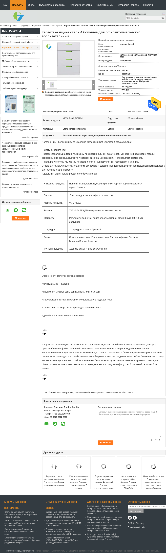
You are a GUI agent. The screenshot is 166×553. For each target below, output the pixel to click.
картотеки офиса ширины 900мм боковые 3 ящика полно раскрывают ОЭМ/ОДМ (128, 482)
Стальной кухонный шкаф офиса (17, 42)
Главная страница (8, 25)
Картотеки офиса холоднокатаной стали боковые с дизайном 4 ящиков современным (54, 480)
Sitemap (140, 523)
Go (163, 18)
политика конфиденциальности (19, 551)
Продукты (17, 4)
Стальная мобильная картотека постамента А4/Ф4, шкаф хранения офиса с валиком (20, 514)
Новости (148, 4)
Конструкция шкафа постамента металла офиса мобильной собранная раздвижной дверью (22, 540)
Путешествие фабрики (52, 4)
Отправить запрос (128, 4)
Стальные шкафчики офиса (15, 37)
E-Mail (131, 523)
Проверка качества (81, 4)
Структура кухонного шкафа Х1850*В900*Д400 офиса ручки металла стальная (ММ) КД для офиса (63, 531)
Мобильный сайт (136, 527)
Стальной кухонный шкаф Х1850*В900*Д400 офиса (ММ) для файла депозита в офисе (62, 540)
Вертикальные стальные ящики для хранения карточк (18, 54)
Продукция (25, 25)
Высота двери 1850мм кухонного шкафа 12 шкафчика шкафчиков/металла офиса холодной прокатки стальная (103, 510)
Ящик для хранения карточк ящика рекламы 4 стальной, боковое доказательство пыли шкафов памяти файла (103, 483)
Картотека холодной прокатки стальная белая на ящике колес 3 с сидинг (20, 531)
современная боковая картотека (89, 392)
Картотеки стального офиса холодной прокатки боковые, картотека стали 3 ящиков (78, 482)
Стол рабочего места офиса (15, 77)
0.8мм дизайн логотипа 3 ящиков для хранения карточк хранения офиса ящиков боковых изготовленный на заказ (153, 485)
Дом (5, 4)
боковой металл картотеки (61, 392)
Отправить (135, 511)
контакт (107, 99)
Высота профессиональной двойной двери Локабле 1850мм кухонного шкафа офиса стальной (104, 528)
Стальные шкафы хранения (15, 72)
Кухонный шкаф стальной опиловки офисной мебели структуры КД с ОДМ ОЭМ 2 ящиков (63, 523)
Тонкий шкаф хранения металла (17, 66)
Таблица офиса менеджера (14, 88)
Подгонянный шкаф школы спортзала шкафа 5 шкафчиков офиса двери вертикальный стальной (104, 519)
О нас (31, 4)
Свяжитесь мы (105, 4)
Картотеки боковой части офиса (47, 25)
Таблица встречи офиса (13, 83)
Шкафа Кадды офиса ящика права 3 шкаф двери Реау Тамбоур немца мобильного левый (21, 523)
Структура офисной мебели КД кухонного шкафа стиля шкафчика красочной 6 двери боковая (103, 536)
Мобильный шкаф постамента (16, 61)
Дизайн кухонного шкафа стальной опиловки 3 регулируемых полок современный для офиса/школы (62, 514)
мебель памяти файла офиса (119, 392)
